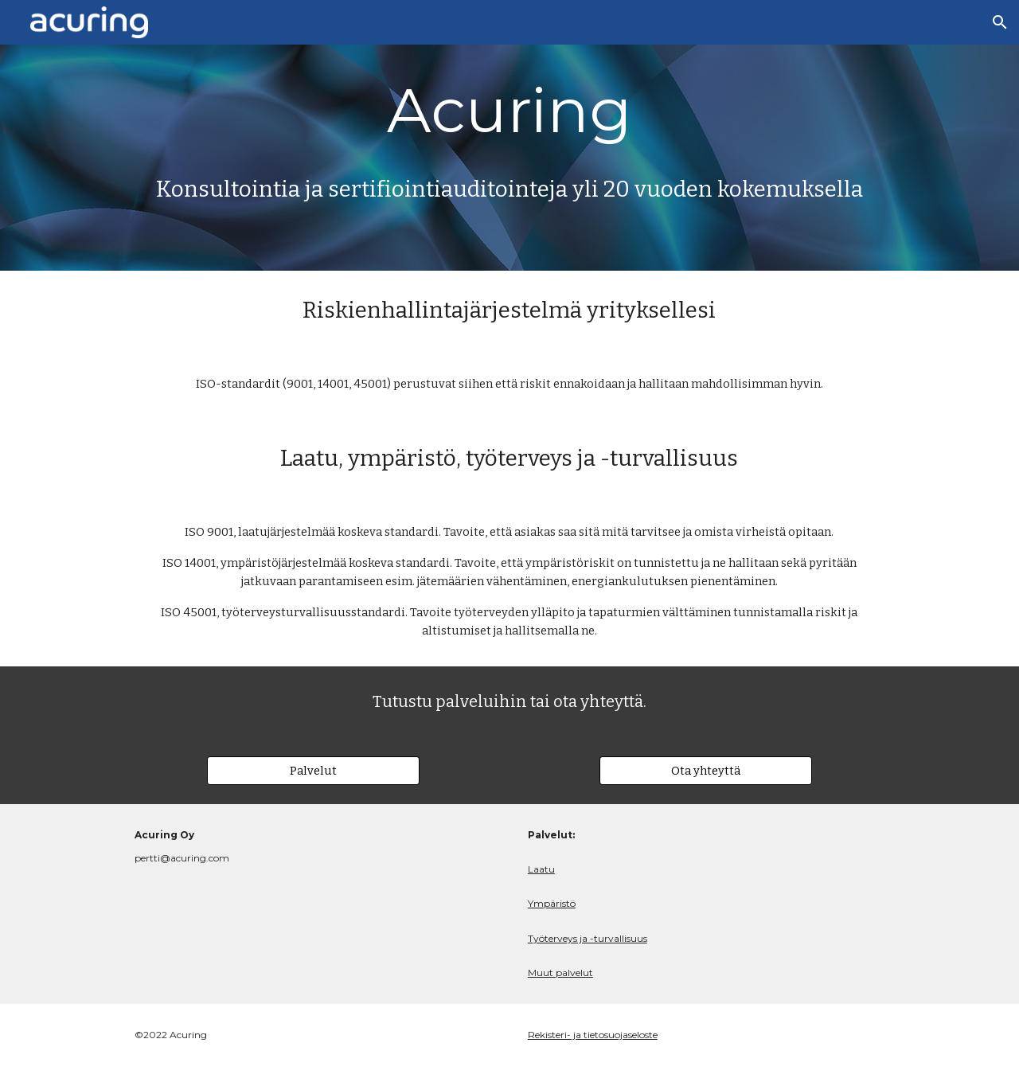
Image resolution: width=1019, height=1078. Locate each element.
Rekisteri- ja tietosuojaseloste (593, 1035)
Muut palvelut (560, 972)
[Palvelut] (313, 770)
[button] (1000, 22)
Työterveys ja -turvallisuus (587, 938)
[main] (509, 111)
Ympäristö (552, 903)
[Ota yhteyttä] (705, 770)
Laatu (541, 869)
